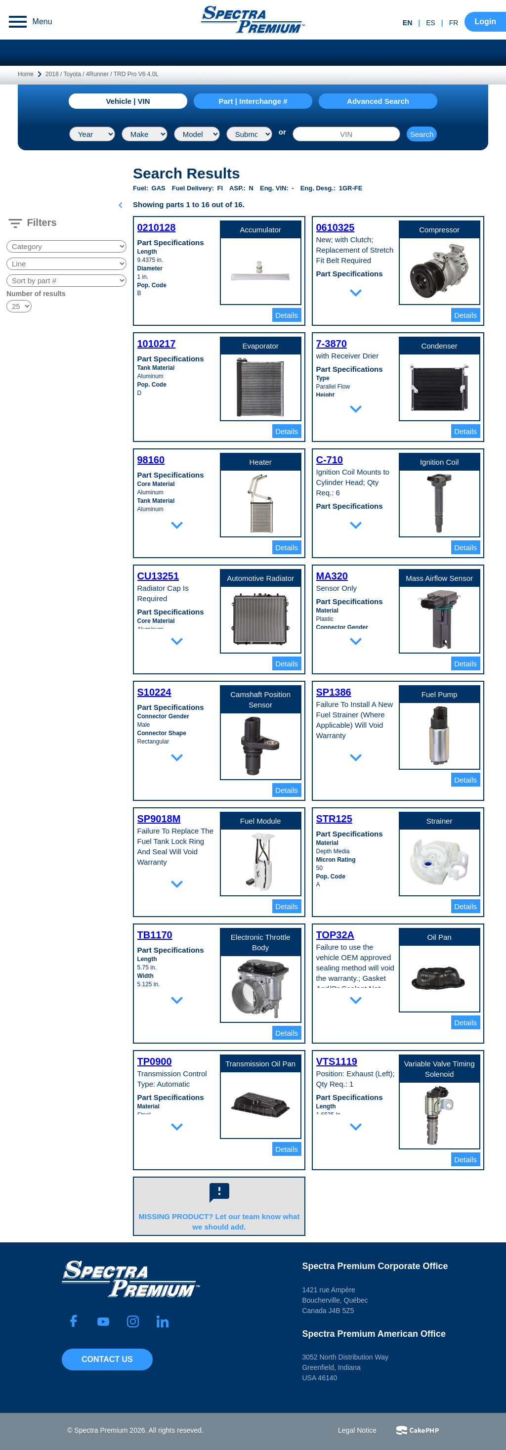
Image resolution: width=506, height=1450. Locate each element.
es (430, 23)
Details (286, 315)
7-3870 (331, 343)
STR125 (334, 818)
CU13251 (158, 576)
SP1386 (333, 692)
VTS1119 (336, 1061)
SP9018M (159, 818)
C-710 (329, 459)
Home (26, 74)
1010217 (156, 343)
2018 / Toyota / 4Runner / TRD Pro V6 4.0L (102, 74)
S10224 (154, 692)
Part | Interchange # (252, 101)
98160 (151, 459)
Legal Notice (357, 1430)
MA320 (332, 576)
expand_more (356, 293)
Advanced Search (378, 101)
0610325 (335, 227)
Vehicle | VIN (128, 101)
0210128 (156, 227)
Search (422, 134)
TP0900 (154, 1061)
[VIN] (346, 134)
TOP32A (335, 934)
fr (454, 23)
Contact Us (107, 1359)
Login (485, 21)
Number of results (36, 293)
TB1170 (154, 934)
